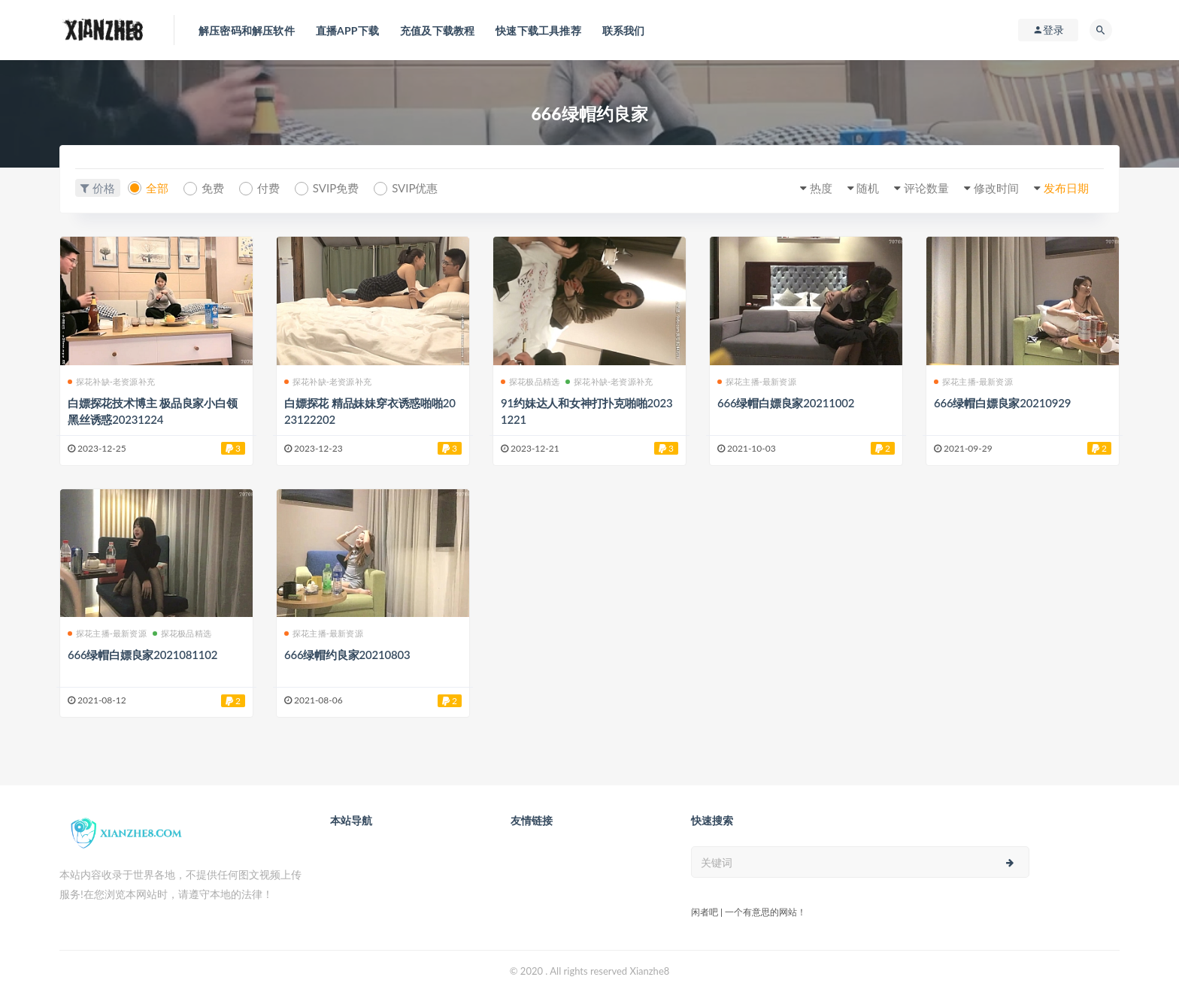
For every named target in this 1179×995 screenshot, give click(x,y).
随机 (867, 188)
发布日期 (1066, 188)
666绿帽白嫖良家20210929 (1002, 403)
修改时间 (996, 188)
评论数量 (926, 188)
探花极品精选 (530, 381)
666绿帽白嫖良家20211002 (785, 403)
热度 (821, 188)
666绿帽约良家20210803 (347, 654)
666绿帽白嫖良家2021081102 (142, 654)
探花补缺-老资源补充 (111, 381)
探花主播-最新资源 (756, 381)
